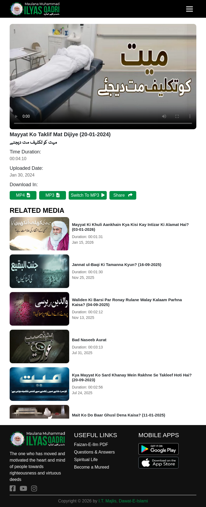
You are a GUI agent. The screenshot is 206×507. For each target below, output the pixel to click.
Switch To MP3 (88, 195)
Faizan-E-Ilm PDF (91, 444)
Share (122, 195)
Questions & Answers (94, 452)
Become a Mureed (91, 467)
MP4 (23, 195)
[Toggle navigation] (189, 9)
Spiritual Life (86, 459)
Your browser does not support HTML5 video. (103, 76)
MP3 (53, 195)
